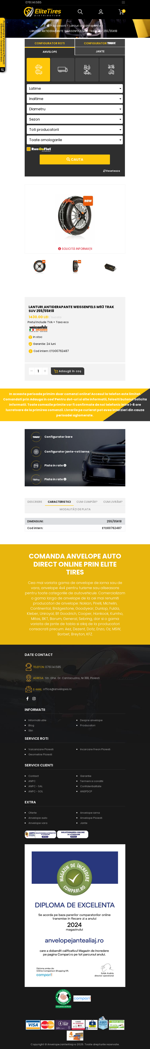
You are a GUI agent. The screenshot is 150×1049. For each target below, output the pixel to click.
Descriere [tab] (34, 502)
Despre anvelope (91, 720)
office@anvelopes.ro (57, 689)
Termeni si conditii (91, 781)
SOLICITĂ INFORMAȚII (75, 249)
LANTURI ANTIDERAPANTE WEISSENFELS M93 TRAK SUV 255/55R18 (73, 31)
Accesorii (59, 26)
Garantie (85, 776)
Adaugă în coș (67, 371)
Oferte (32, 813)
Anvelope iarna (90, 813)
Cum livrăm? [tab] (113, 502)
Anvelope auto (37, 818)
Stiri (30, 730)
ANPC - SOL (35, 791)
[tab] (50, 51)
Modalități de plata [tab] (75, 509)
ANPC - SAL (35, 786)
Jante (83, 823)
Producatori (87, 725)
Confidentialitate (90, 786)
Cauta (75, 159)
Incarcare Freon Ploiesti (95, 749)
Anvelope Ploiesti (91, 818)
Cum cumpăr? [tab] (87, 502)
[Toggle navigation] (123, 2)
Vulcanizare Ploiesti (40, 749)
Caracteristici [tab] (59, 502)
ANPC (32, 781)
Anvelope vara (37, 823)
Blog (31, 725)
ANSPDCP (86, 791)
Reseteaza (111, 171)
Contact (33, 776)
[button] (81, 12)
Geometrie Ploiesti (40, 754)
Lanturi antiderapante (85, 26)
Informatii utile (37, 720)
